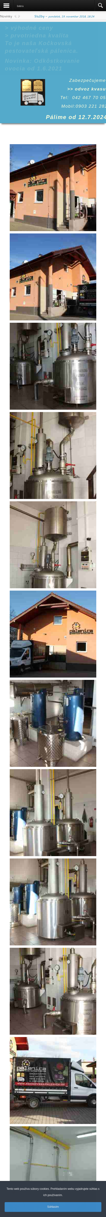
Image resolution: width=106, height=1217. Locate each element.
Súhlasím (53, 1208)
